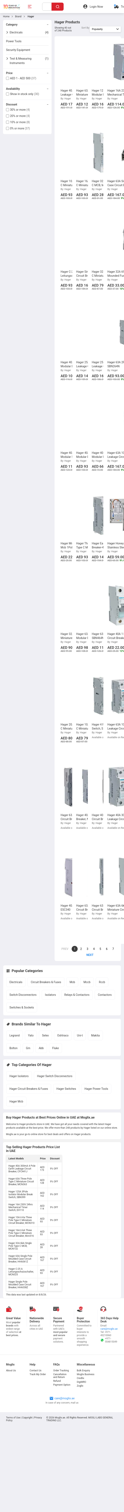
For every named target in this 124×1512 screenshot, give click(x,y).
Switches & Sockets (21, 1007)
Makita (95, 1035)
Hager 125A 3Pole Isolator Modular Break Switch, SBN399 (20, 1194)
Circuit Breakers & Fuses (46, 982)
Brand (18, 16)
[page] (88, 955)
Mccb (86, 982)
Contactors (105, 994)
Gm (28, 1048)
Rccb (102, 982)
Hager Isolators (19, 1076)
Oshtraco (63, 1035)
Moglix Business (85, 1374)
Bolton (13, 1048)
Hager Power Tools (96, 1088)
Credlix (80, 1378)
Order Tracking (61, 1370)
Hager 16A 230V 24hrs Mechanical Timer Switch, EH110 (20, 1207)
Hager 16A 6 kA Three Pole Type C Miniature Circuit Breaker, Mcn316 (21, 1233)
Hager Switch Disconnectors (54, 1076)
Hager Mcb (16, 1101)
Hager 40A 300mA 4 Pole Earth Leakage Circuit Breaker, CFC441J (21, 1168)
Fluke (55, 1048)
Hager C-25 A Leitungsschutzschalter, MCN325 (21, 1271)
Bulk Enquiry (83, 1370)
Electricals (15, 982)
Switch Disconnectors (23, 994)
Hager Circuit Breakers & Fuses (28, 1088)
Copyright (27, 1417)
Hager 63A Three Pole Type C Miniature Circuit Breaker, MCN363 (21, 1181)
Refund (57, 1381)
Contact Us (36, 1370)
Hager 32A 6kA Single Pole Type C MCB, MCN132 (20, 1246)
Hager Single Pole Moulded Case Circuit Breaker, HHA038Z (19, 1284)
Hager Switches (66, 1088)
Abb (41, 1048)
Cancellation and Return (59, 1376)
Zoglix (80, 1385)
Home (6, 16)
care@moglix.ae (109, 1328)
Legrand (14, 1035)
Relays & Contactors (76, 994)
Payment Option (61, 1384)
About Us (11, 1370)
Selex (45, 1035)
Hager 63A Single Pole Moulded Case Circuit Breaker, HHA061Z (20, 1259)
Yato (31, 1035)
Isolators (50, 994)
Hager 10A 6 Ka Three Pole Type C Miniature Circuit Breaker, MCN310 (21, 1220)
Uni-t (80, 1035)
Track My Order (38, 1374)
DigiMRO (81, 1382)
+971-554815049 (108, 1340)
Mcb (72, 982)
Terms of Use (13, 1417)
